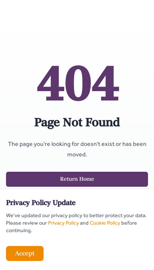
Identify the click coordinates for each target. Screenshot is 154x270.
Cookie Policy (105, 223)
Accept (25, 253)
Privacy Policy (63, 223)
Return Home (77, 179)
